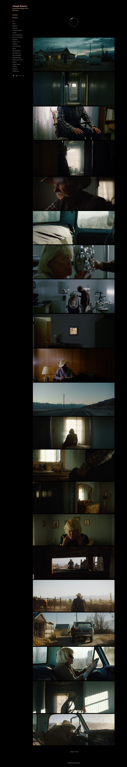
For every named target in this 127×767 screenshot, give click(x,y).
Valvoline (14, 28)
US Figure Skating (17, 30)
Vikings (14, 62)
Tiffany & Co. (15, 41)
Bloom (14, 48)
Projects (15, 18)
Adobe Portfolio (76, 763)
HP (13, 21)
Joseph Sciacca (20, 6)
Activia (14, 32)
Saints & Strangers (17, 37)
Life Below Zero (16, 53)
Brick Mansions (16, 50)
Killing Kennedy (16, 57)
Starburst (15, 69)
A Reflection (15, 71)
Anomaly (14, 44)
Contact (15, 15)
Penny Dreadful (16, 55)
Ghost (14, 23)
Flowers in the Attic (17, 60)
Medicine (14, 26)
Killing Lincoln (16, 64)
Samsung (14, 39)
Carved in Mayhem (17, 35)
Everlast (14, 66)
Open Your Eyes (16, 46)
